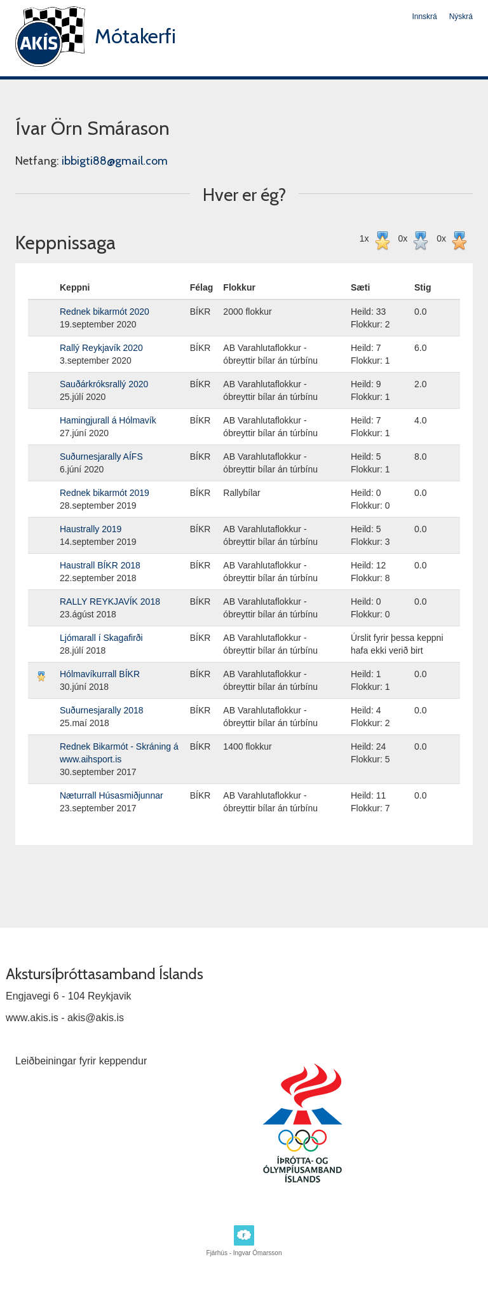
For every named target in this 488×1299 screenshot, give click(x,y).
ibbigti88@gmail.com (115, 161)
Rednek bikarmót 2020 (104, 311)
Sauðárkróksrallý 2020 (104, 384)
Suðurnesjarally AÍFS (101, 456)
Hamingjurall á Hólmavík (108, 420)
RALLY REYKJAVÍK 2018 (110, 601)
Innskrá (424, 16)
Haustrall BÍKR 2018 (100, 565)
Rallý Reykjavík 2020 (101, 348)
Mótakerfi (135, 36)
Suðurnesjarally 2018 (102, 710)
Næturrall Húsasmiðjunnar (111, 795)
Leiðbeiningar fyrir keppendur (81, 1060)
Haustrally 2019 (90, 529)
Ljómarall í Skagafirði (101, 638)
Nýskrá (461, 16)
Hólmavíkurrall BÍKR (100, 674)
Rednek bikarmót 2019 (104, 493)
